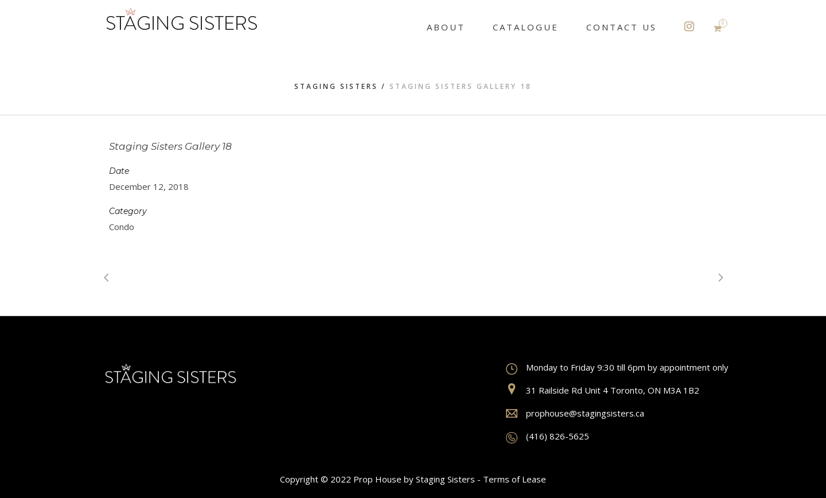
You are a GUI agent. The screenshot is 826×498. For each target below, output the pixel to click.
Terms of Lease (514, 479)
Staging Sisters (336, 86)
